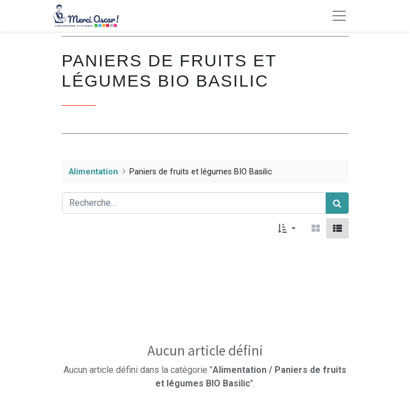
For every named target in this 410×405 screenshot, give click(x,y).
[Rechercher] (337, 203)
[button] (286, 228)
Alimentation (93, 172)
